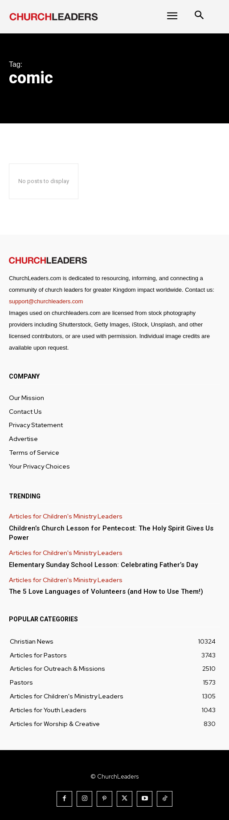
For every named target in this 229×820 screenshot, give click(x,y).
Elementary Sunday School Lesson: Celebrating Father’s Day (103, 565)
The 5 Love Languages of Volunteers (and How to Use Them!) (106, 591)
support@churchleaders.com (46, 301)
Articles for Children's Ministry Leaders (66, 516)
